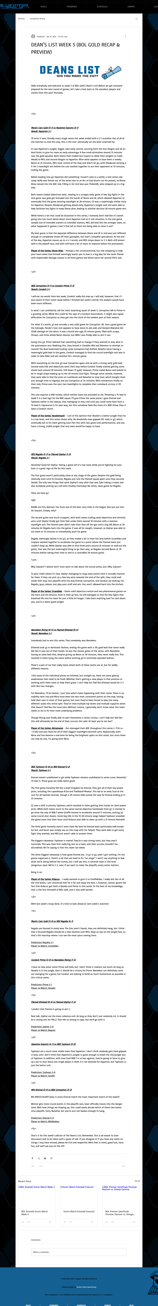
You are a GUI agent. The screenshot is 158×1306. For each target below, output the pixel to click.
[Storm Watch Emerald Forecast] (79, 1196)
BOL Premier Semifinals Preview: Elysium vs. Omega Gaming (119, 1213)
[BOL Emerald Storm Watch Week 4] (37, 1196)
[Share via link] (51, 1158)
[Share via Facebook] (32, 1158)
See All (137, 1181)
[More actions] (125, 36)
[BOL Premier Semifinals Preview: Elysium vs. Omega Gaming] (121, 1196)
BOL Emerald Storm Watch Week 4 (34, 1213)
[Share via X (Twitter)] (38, 1158)
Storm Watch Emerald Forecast (79, 1211)
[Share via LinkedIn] (45, 1158)
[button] (136, 19)
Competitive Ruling (37, 18)
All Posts (21, 18)
